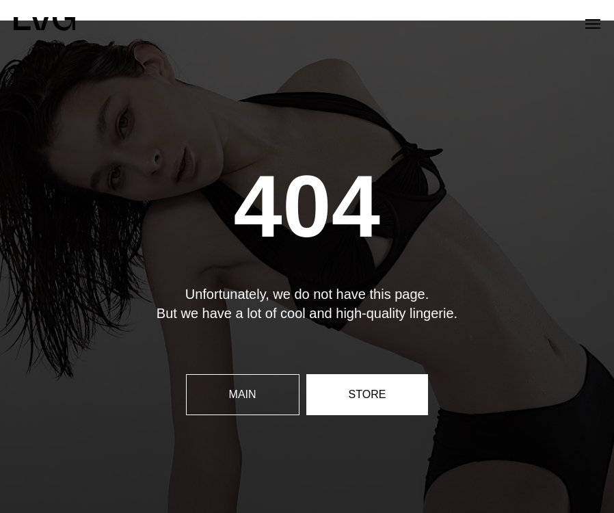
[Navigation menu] (592, 24)
